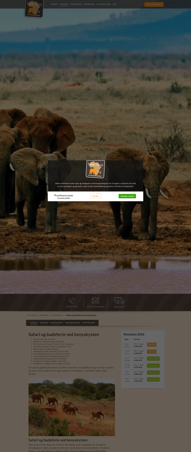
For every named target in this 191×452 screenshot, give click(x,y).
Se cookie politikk (63, 198)
